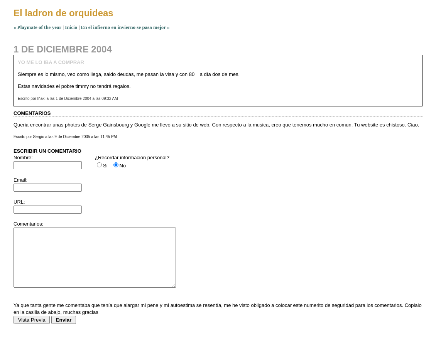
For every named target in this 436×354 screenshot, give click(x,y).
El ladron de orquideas (63, 13)
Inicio (71, 27)
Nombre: (23, 157)
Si (105, 166)
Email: (20, 180)
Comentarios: (28, 224)
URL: (19, 202)
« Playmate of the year (37, 27)
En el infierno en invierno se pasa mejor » (125, 27)
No (123, 166)
